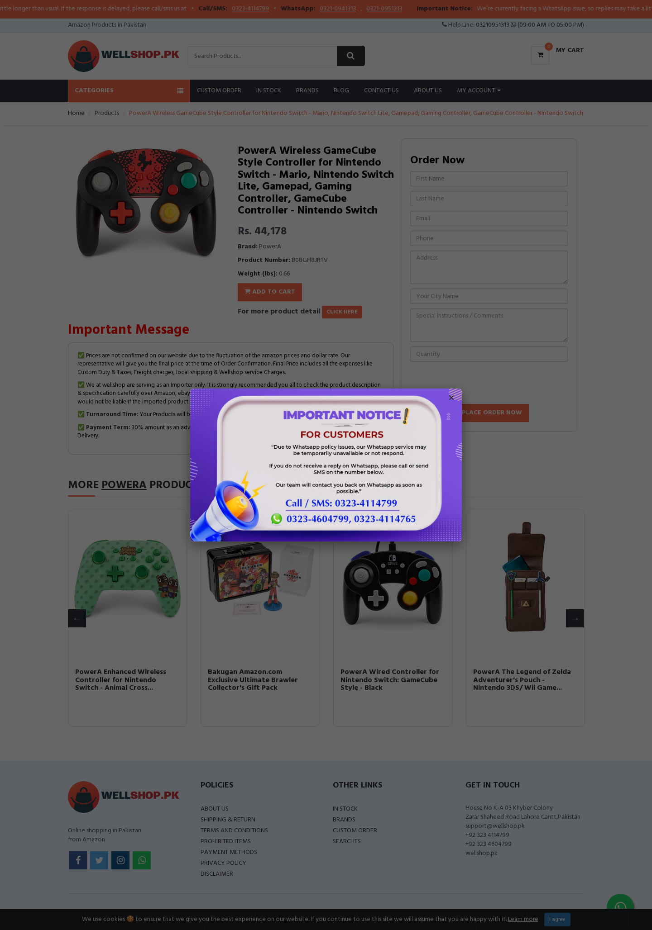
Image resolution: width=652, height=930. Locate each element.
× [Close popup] (451, 399)
